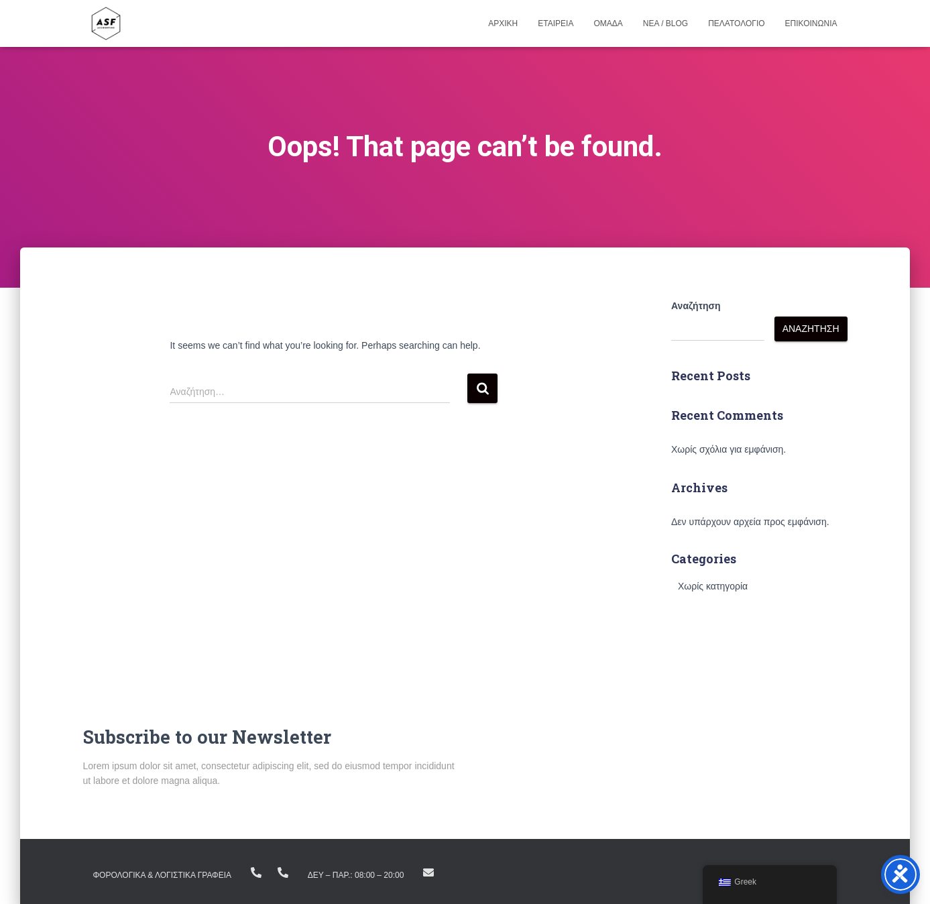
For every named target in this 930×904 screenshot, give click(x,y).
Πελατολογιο (736, 23)
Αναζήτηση (696, 305)
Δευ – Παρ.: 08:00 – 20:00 (356, 875)
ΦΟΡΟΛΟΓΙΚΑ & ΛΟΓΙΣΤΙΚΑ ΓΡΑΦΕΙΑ (162, 875)
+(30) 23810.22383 (256, 872)
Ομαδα (607, 23)
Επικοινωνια (811, 23)
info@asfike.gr (428, 872)
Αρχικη (503, 23)
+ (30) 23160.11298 (283, 872)
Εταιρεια (555, 23)
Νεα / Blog (665, 23)
